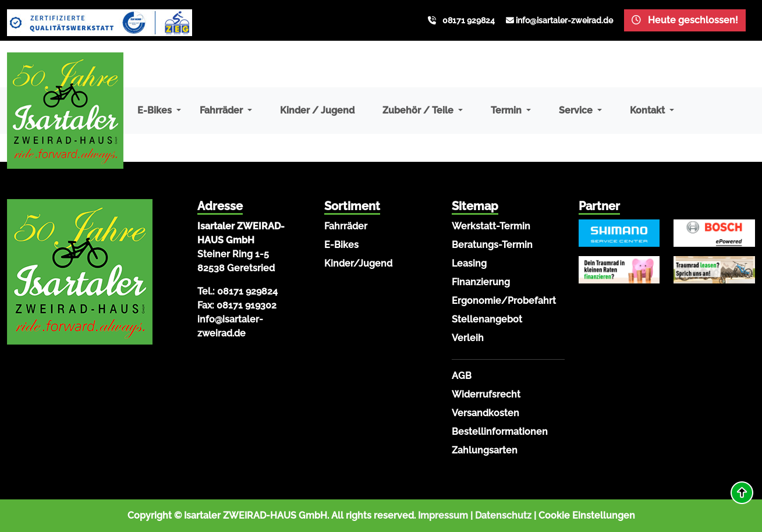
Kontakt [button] (648, 110)
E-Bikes (341, 244)
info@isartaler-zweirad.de (564, 20)
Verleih (468, 337)
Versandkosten (485, 412)
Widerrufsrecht (486, 394)
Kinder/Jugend (358, 263)
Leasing (469, 263)
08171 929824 (468, 20)
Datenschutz (503, 515)
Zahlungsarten (485, 450)
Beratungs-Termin (492, 244)
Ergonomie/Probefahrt (504, 300)
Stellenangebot (487, 319)
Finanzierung (481, 282)
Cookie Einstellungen (586, 515)
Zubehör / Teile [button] (419, 110)
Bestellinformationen (500, 431)
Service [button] (577, 110)
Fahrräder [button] (222, 110)
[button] (742, 492)
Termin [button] (507, 110)
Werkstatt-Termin (491, 226)
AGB (462, 375)
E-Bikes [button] (155, 110)
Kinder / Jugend (317, 110)
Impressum (443, 515)
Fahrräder (345, 226)
